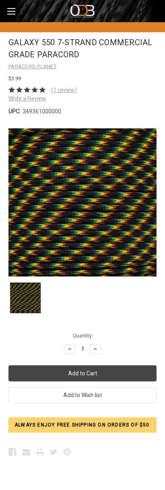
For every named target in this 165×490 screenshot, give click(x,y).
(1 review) (64, 90)
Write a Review (27, 98)
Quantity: (83, 336)
